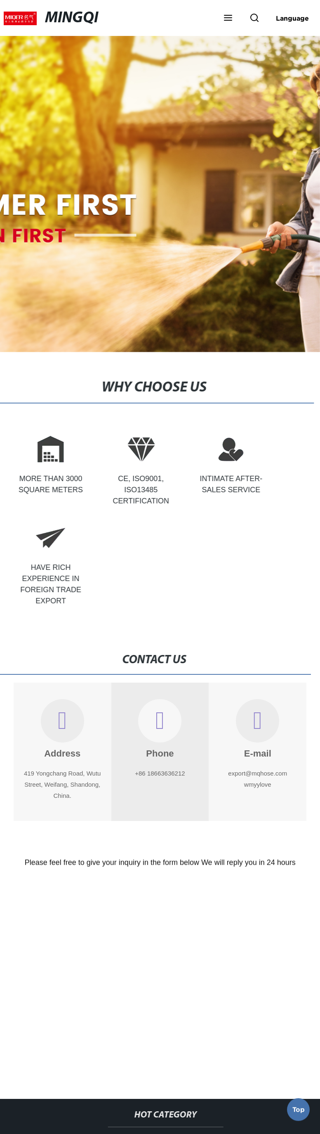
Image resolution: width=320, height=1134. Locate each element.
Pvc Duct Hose (258, 1054)
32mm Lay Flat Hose (139, 1077)
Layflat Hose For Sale (99, 1054)
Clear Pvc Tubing (183, 1054)
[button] (228, 18)
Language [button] (292, 18)
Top (298, 1110)
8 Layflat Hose (218, 1077)
